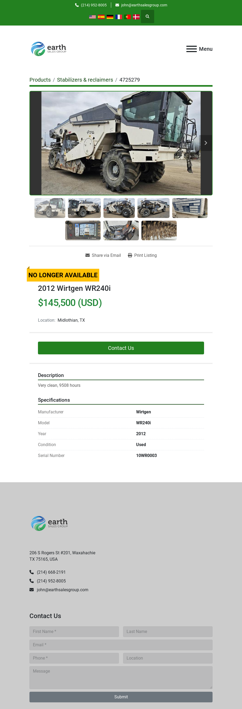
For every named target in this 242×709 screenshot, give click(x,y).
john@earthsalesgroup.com (144, 5)
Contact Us (121, 348)
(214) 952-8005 (94, 5)
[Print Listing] (142, 255)
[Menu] (191, 49)
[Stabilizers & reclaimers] (85, 80)
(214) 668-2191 (51, 572)
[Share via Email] (103, 255)
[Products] (40, 80)
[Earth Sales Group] (49, 523)
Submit (121, 696)
